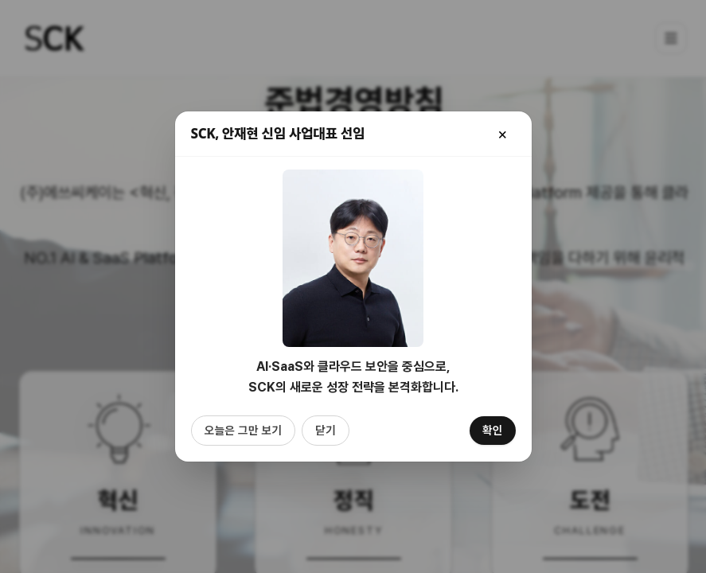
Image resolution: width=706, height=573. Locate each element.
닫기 (325, 430)
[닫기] (503, 133)
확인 (492, 430)
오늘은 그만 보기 (243, 430)
